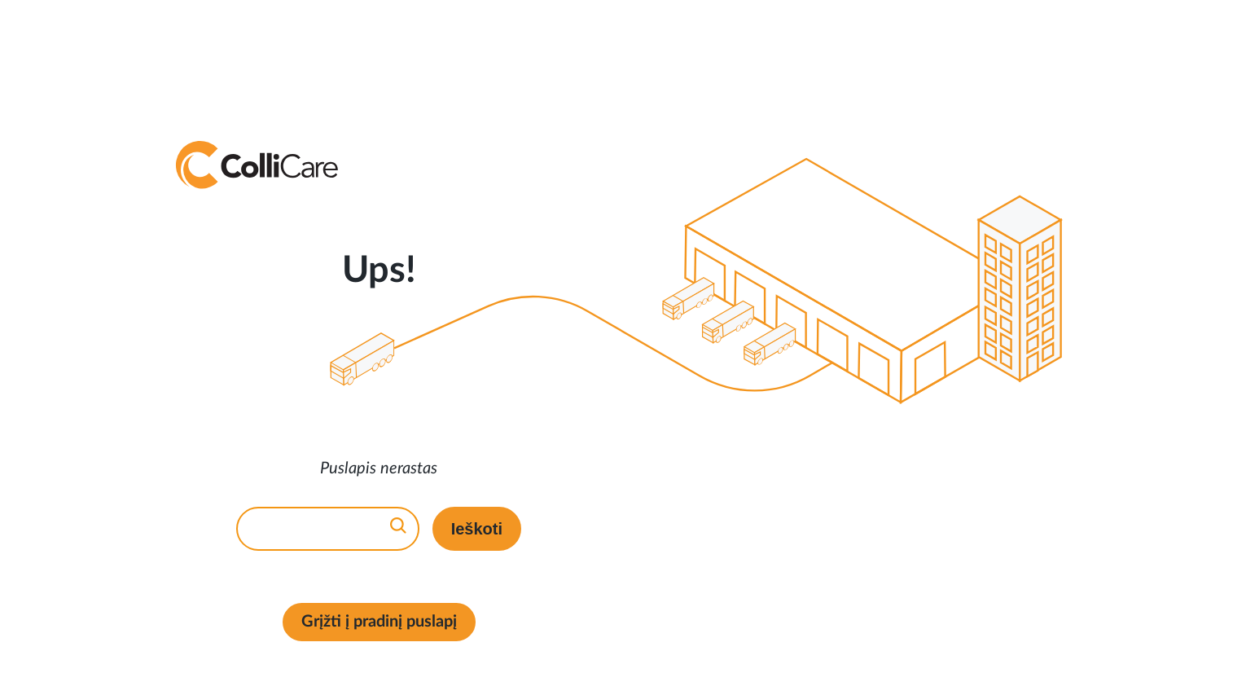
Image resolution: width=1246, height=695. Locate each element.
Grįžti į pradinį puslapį (379, 622)
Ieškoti (476, 529)
